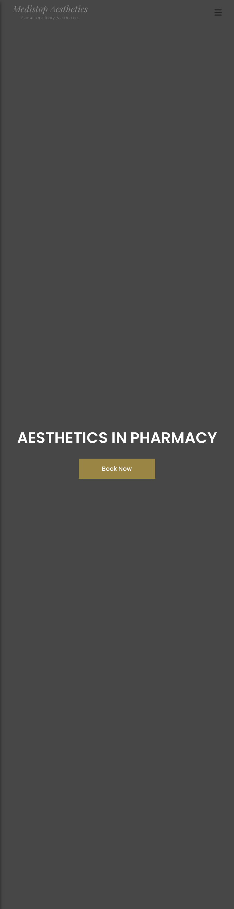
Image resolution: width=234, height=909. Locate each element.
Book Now (117, 468)
